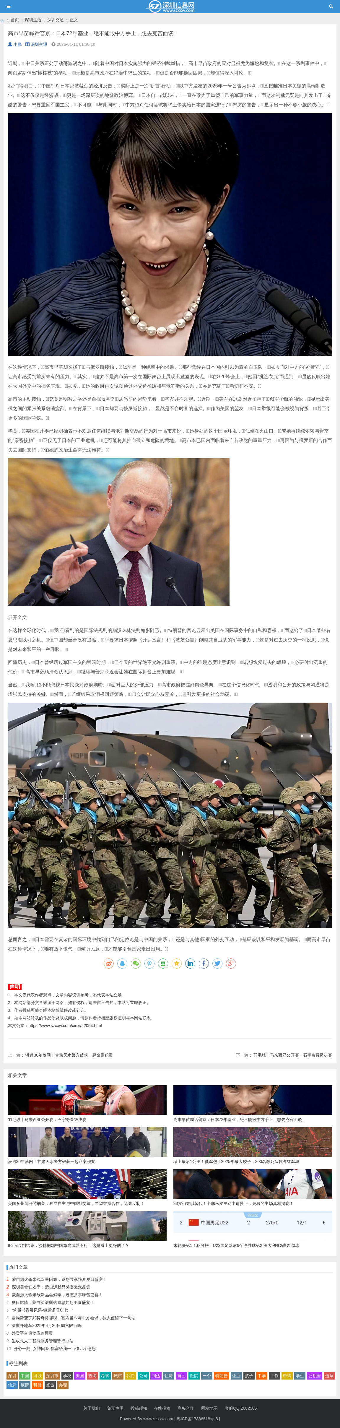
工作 (274, 1375)
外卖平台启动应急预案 (32, 1333)
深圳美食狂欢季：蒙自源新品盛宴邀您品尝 (51, 1287)
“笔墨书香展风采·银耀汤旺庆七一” (42, 1310)
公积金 (314, 1375)
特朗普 (221, 1375)
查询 (92, 1375)
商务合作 (186, 1408)
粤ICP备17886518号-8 (197, 1418)
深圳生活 (33, 19)
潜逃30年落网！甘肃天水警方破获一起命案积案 (69, 1055)
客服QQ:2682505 (241, 1408)
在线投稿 (162, 1408)
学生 (300, 1375)
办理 (63, 1384)
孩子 (249, 1375)
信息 (12, 1384)
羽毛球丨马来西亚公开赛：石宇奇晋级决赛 (292, 1055)
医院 (194, 1375)
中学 (262, 1375)
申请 (287, 1375)
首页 (15, 19)
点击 (50, 1384)
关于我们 (91, 1408)
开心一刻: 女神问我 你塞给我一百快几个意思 (55, 1348)
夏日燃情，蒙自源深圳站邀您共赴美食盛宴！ (53, 1302)
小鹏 (15, 44)
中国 (25, 1375)
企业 (236, 1375)
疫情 (25, 1384)
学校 (67, 1375)
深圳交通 (55, 19)
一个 (207, 1375)
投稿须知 (139, 1408)
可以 (37, 1375)
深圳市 (52, 1375)
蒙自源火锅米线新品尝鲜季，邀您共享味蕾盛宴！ (57, 1294)
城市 (118, 1375)
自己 (181, 1375)
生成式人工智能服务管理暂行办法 (43, 1340)
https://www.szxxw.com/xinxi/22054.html (65, 1025)
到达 (156, 1375)
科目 (37, 1384)
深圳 (12, 1375)
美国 (80, 1375)
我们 (130, 1375)
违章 (329, 1375)
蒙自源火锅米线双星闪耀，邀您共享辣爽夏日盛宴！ (59, 1279)
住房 (169, 1375)
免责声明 (115, 1408)
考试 (105, 1375)
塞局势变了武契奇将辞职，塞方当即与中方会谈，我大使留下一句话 (74, 1317)
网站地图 (209, 1408)
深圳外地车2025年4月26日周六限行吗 (47, 1325)
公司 (143, 1375)
